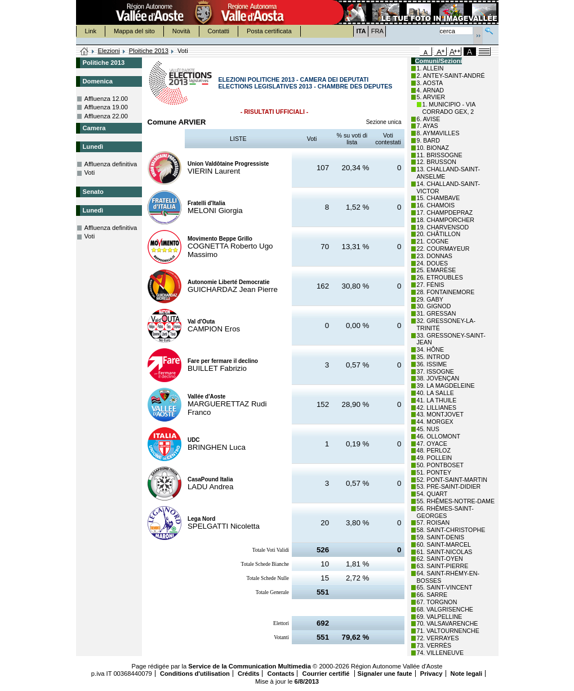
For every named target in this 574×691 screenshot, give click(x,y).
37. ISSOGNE (435, 371)
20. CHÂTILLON (439, 234)
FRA (377, 31)
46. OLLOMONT (439, 436)
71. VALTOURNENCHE (448, 630)
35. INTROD (433, 356)
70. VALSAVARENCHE (447, 623)
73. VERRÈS (434, 645)
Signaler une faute (385, 673)
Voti (89, 172)
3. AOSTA (430, 82)
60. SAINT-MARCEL (444, 544)
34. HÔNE (430, 349)
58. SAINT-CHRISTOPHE (451, 529)
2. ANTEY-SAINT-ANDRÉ (451, 75)
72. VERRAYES (438, 638)
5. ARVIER (431, 97)
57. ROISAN (433, 522)
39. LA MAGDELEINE (446, 385)
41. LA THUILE (437, 400)
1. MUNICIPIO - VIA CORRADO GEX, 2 (448, 108)
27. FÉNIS (430, 284)
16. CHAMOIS (436, 205)
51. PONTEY (434, 472)
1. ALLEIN (430, 68)
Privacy (431, 673)
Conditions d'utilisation (195, 673)
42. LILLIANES (437, 407)
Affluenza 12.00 (106, 98)
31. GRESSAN (436, 313)
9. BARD (428, 140)
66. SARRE (432, 594)
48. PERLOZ (434, 450)
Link (91, 31)
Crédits (249, 673)
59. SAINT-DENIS (441, 537)
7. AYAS (427, 125)
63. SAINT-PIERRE (443, 565)
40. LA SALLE (435, 392)
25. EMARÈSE (436, 270)
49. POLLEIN (434, 457)
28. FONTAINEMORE (446, 292)
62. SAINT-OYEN (440, 558)
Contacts (281, 673)
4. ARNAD (430, 90)
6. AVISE (428, 119)
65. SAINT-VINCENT (445, 587)
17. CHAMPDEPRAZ (445, 212)
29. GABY (430, 299)
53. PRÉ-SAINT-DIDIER (449, 486)
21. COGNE (433, 241)
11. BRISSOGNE (439, 155)
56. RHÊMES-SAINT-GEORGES (445, 512)
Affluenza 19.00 (106, 107)
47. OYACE (432, 443)
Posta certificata (269, 31)
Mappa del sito (134, 31)
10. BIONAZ (433, 147)
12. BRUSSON (436, 161)
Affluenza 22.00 (106, 116)
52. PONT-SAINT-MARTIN (452, 479)
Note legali (467, 673)
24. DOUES (432, 263)
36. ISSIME (432, 364)
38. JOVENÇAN (438, 378)
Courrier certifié (326, 673)
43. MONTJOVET (440, 414)
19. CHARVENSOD (443, 227)
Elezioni (109, 50)
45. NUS (428, 429)
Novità (181, 31)
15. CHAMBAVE (438, 197)
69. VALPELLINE (439, 616)
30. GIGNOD (434, 306)
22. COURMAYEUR (443, 248)
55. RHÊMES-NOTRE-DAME (456, 501)
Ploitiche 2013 (148, 50)
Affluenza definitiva (110, 164)
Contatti (219, 31)
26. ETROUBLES (440, 277)
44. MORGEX (435, 421)
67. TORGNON (437, 602)
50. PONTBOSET (440, 465)
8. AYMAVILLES (438, 133)
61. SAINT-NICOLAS (445, 551)
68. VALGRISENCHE (445, 609)
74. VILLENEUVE (440, 652)
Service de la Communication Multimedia (249, 666)
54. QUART (432, 493)
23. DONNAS (434, 256)
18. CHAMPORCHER (445, 219)
